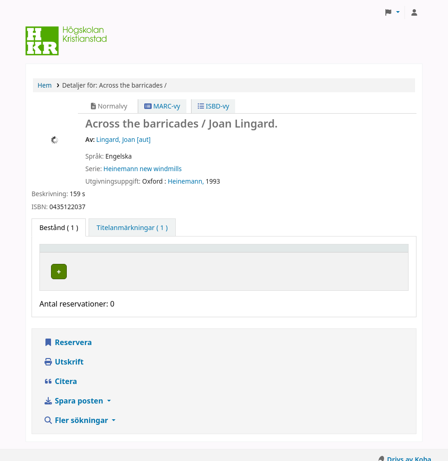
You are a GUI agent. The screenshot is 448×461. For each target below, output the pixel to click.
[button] (392, 12)
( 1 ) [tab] (58, 227)
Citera (60, 372)
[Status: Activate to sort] (376, 252)
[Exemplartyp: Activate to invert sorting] (89, 252)
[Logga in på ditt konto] (414, 12)
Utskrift (63, 353)
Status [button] (358, 252)
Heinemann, (186, 181)
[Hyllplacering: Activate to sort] (190, 252)
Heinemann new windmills (142, 168)
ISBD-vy (213, 106)
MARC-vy (162, 106)
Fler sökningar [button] (77, 411)
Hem (44, 85)
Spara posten (74, 392)
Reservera (68, 333)
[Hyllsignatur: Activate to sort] (292, 252)
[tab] (132, 227)
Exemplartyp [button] (65, 252)
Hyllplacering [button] (165, 252)
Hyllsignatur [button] (265, 252)
